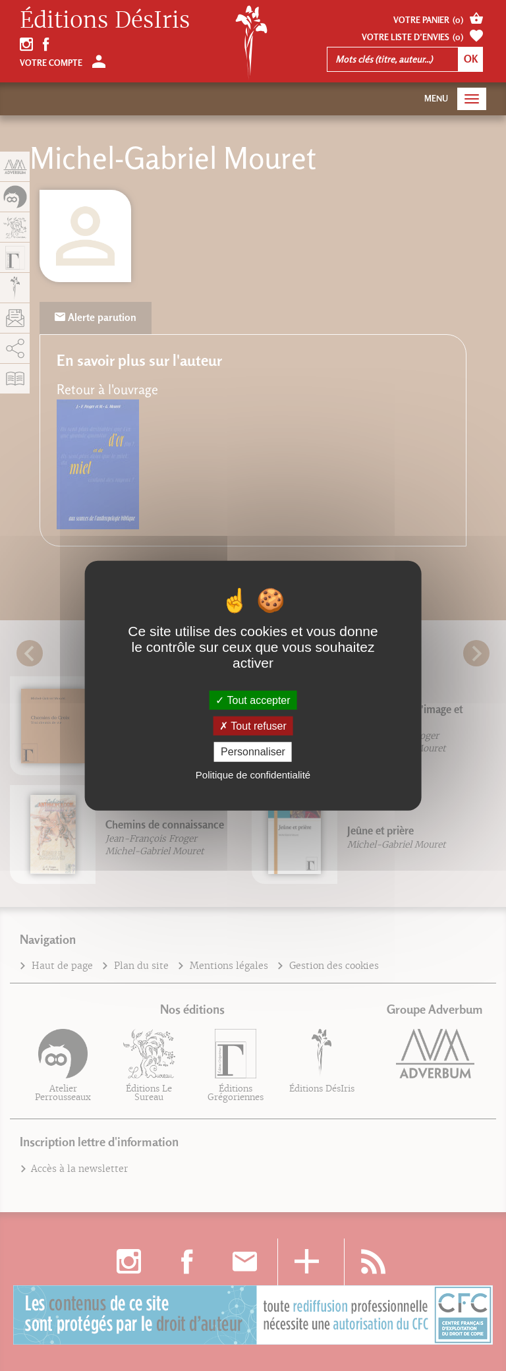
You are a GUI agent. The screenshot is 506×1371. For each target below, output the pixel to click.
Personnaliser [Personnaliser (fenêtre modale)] (253, 751)
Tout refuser (253, 726)
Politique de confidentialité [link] (253, 774)
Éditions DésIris (105, 20)
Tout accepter (252, 700)
